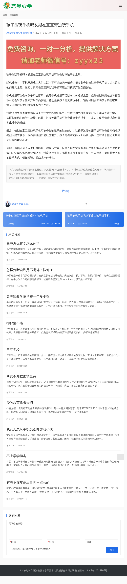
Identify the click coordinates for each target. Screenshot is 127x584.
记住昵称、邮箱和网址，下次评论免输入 (29, 558)
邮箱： (52, 551)
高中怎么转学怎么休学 (23, 244)
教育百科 (66, 32)
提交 (113, 558)
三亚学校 (13, 354)
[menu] (120, 5)
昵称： (14, 551)
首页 (5, 15)
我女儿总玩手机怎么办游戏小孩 (29, 436)
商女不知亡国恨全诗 (21, 381)
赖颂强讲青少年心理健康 (19, 32)
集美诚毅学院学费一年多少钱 (27, 299)
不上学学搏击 (16, 464)
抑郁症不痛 (14, 326)
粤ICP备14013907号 (96, 578)
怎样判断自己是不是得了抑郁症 (29, 271)
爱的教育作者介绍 (19, 409)
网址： (90, 551)
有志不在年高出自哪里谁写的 (27, 492)
